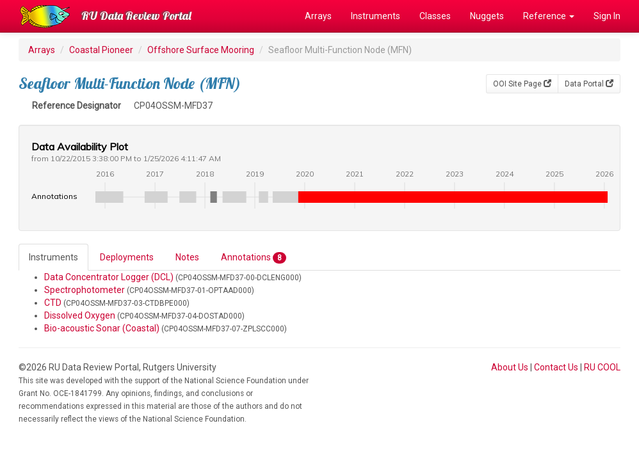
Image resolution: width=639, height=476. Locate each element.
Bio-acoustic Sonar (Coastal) (101, 328)
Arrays (318, 16)
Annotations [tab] (253, 258)
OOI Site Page (522, 83)
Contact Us (556, 367)
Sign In (607, 16)
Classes (435, 16)
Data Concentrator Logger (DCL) (109, 277)
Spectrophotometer (84, 290)
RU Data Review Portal (136, 15)
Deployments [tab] (127, 257)
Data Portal (589, 83)
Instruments (375, 16)
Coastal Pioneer (101, 50)
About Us (509, 367)
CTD (52, 303)
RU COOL (602, 367)
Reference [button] (548, 16)
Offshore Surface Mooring (200, 50)
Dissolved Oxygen (79, 315)
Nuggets (487, 16)
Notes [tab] (187, 257)
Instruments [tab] (53, 257)
